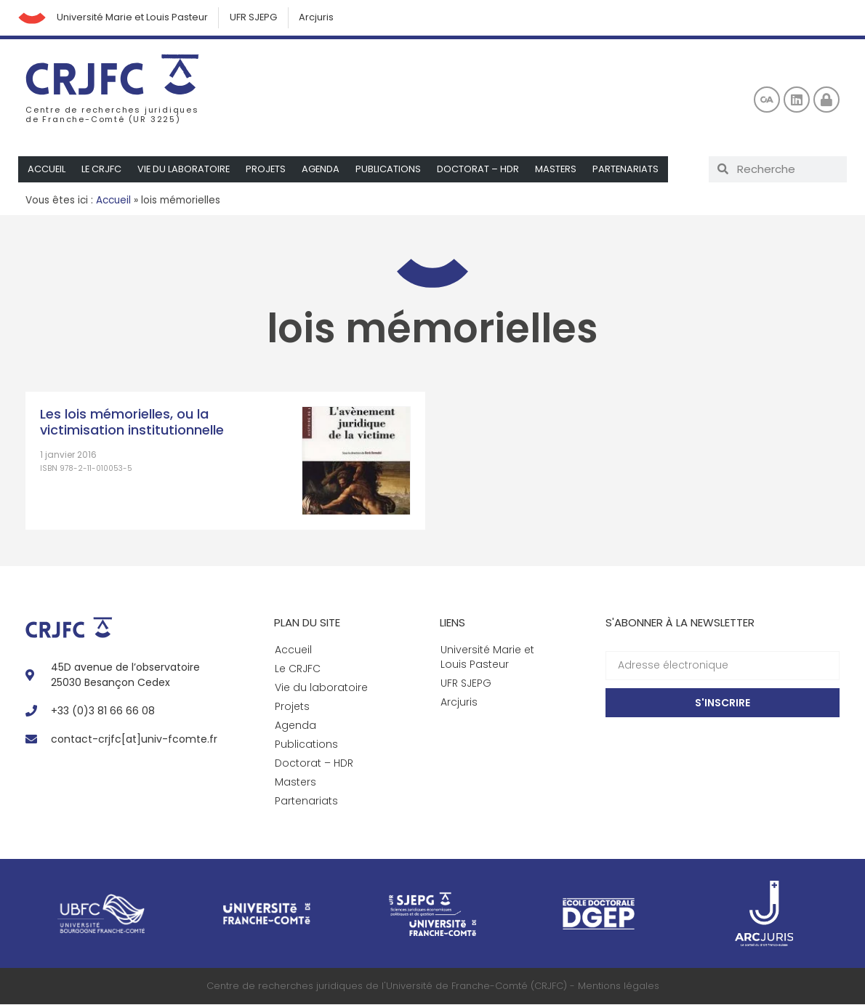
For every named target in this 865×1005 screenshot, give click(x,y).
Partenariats (631, 170)
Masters (560, 170)
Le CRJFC (102, 170)
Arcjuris (319, 18)
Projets (269, 170)
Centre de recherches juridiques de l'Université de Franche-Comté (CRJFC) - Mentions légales (432, 986)
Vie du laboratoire (186, 170)
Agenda (324, 170)
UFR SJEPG (256, 18)
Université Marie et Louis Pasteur (133, 18)
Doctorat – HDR (482, 170)
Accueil (47, 170)
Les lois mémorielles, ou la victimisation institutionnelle (132, 422)
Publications (392, 170)
